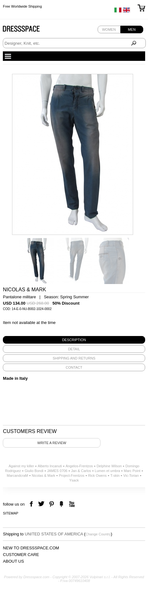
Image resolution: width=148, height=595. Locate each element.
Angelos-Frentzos (79, 466)
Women (109, 29)
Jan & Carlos (81, 471)
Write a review (51, 443)
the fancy (61, 504)
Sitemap (10, 513)
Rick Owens (97, 475)
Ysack (74, 480)
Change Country (98, 534)
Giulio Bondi (34, 471)
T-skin (114, 475)
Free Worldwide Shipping (22, 6)
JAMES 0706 (57, 471)
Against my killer (21, 466)
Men (131, 29)
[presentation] (74, 340)
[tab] (74, 340)
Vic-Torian (131, 475)
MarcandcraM (17, 475)
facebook (32, 504)
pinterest (51, 504)
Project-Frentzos (72, 475)
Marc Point (132, 471)
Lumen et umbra (107, 471)
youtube (71, 504)
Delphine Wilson (109, 466)
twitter (42, 504)
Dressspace (27, 30)
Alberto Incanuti (50, 466)
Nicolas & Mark (43, 475)
